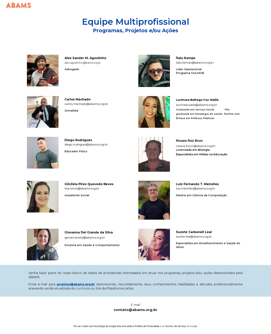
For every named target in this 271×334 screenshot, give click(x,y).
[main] (135, 25)
